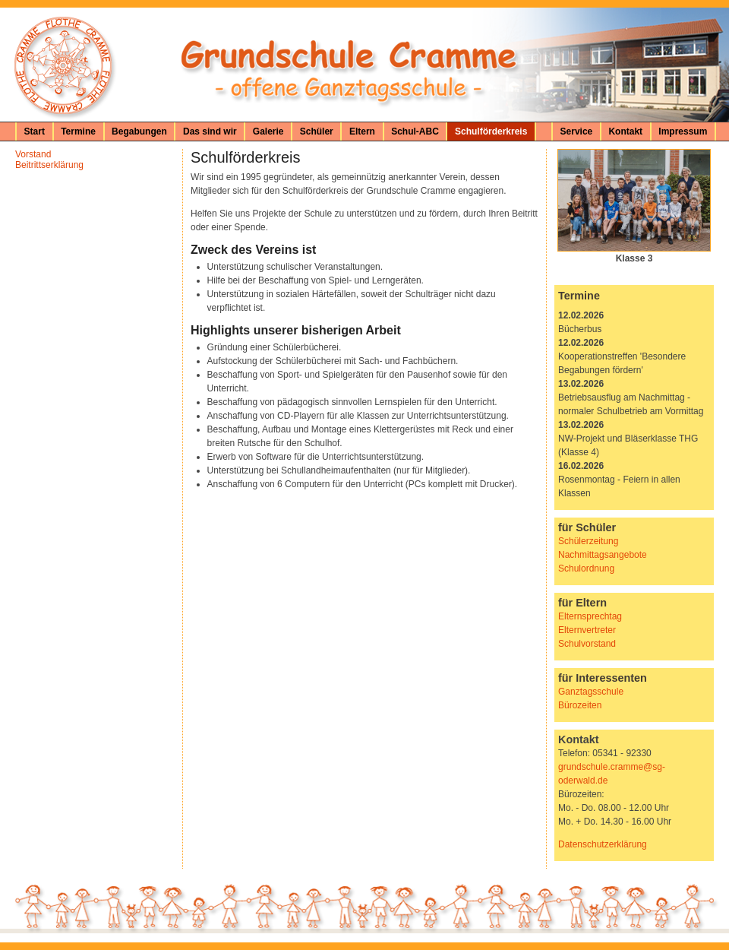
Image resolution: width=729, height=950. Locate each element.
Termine (78, 131)
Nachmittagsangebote (602, 554)
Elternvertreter (587, 630)
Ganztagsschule (590, 691)
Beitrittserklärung (49, 165)
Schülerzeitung (588, 541)
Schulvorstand (587, 643)
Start (34, 131)
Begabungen (139, 131)
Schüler (316, 131)
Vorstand (33, 154)
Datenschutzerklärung (602, 844)
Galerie (268, 131)
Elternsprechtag (590, 616)
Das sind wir (210, 131)
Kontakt (625, 131)
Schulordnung (586, 568)
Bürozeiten (579, 705)
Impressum (682, 131)
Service (576, 131)
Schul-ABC (415, 131)
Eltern (362, 131)
